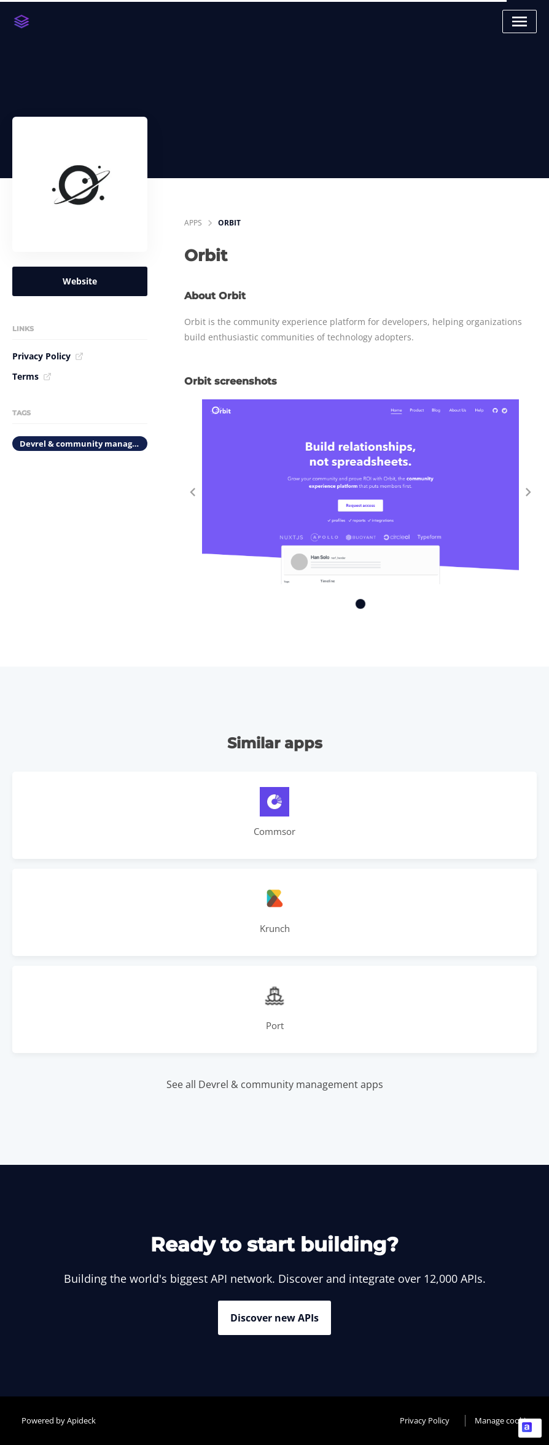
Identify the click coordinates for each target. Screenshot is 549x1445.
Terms (32, 376)
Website (80, 281)
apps (193, 222)
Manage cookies (504, 1420)
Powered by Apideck (58, 1420)
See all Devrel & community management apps (274, 1084)
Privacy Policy (48, 356)
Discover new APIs (274, 1318)
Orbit (229, 222)
